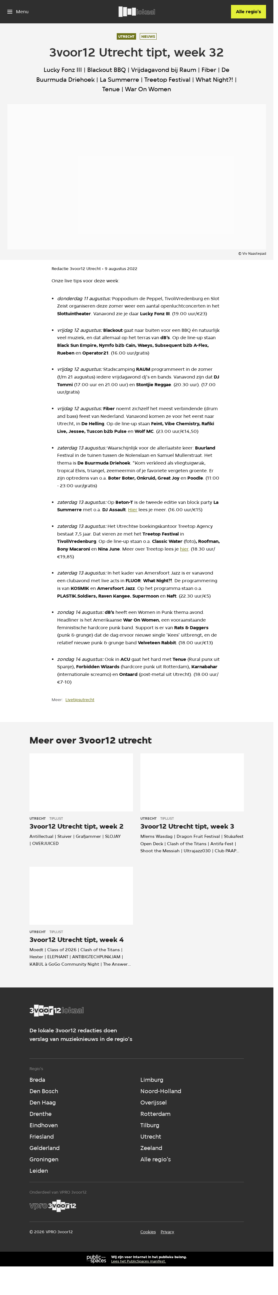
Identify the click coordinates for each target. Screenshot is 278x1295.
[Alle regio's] (248, 11)
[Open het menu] (18, 11)
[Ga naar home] (136, 12)
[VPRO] (52, 1206)
